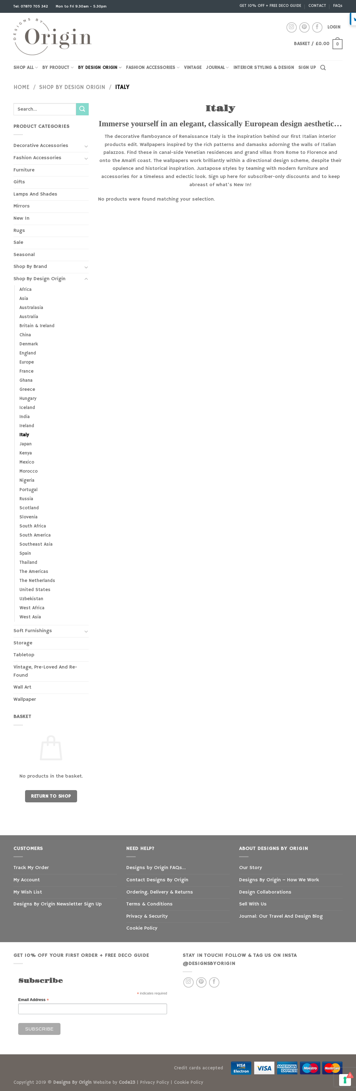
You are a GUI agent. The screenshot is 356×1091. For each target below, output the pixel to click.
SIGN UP (307, 68)
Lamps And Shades (35, 194)
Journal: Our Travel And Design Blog (281, 916)
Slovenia (28, 517)
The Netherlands (37, 581)
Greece (27, 389)
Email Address (33, 1000)
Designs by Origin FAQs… (156, 868)
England (27, 353)
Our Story (250, 868)
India (24, 417)
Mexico (26, 462)
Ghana (26, 380)
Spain (25, 553)
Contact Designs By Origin (157, 880)
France (26, 371)
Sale (18, 242)
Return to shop (51, 796)
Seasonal (24, 255)
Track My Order (31, 868)
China (25, 335)
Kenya (25, 453)
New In (21, 218)
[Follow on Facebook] (317, 27)
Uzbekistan (31, 599)
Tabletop (23, 655)
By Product (58, 68)
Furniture (23, 170)
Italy (24, 435)
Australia (28, 317)
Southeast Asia (36, 544)
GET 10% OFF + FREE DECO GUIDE (270, 5)
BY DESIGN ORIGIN (100, 68)
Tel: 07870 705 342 (31, 6)
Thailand (28, 562)
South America (35, 535)
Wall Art (22, 687)
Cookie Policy (141, 928)
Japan (25, 444)
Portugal (28, 490)
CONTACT (317, 5)
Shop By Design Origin (72, 87)
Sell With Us (253, 904)
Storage (22, 643)
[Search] (323, 67)
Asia (23, 299)
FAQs (338, 5)
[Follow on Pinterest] (304, 27)
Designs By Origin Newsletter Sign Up (57, 904)
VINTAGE (193, 68)
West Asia (30, 617)
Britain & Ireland (37, 326)
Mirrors (21, 206)
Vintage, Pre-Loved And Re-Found (45, 671)
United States (34, 590)
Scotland (29, 508)
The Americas (33, 571)
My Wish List (27, 892)
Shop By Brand (30, 267)
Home (21, 87)
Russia (26, 499)
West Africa (32, 608)
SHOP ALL (25, 68)
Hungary (27, 398)
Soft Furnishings (32, 631)
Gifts (19, 182)
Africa (25, 289)
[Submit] (82, 109)
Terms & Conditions (149, 904)
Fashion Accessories (37, 158)
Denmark (28, 344)
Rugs (19, 231)
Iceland (27, 408)
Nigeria (26, 480)
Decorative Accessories (40, 146)
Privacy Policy (154, 1082)
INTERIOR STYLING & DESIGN (263, 68)
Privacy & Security (147, 916)
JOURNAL (217, 68)
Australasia (31, 308)
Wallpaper (24, 699)
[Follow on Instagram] (291, 27)
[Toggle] (86, 146)
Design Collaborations (265, 892)
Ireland (26, 426)
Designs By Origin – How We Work (279, 880)
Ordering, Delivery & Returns (159, 892)
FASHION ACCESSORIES (153, 68)
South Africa (32, 526)
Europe (26, 362)
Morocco (28, 471)
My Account (26, 880)
